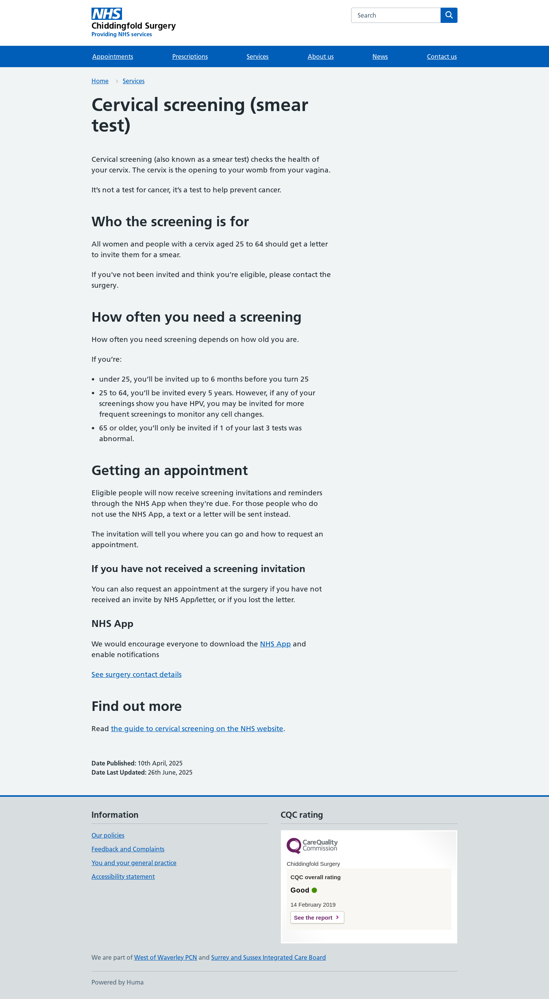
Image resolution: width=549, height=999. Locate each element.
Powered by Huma (118, 982)
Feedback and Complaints (128, 849)
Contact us (442, 56)
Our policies (108, 835)
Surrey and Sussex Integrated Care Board (268, 957)
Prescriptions (190, 56)
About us (321, 56)
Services (257, 56)
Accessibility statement (123, 876)
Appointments (112, 56)
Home (100, 81)
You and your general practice (134, 863)
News (380, 56)
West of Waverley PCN (165, 957)
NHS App (275, 644)
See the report (313, 917)
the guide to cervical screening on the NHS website (197, 728)
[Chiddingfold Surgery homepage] (134, 23)
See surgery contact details (136, 674)
